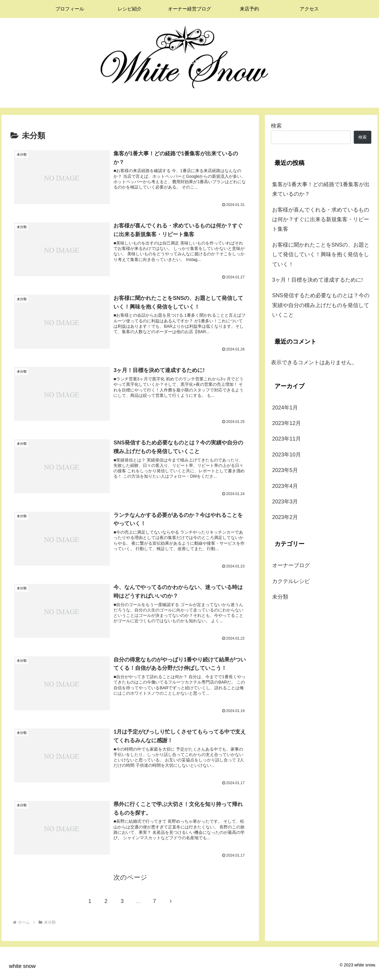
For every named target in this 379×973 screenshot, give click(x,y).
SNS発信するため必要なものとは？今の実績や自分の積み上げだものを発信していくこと (320, 305)
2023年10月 (286, 455)
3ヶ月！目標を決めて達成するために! (317, 280)
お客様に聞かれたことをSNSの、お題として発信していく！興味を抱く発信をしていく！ (320, 254)
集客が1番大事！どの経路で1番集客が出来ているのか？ (321, 189)
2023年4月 (285, 486)
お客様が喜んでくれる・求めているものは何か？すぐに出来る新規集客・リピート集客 (320, 219)
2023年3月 (285, 502)
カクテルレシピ (291, 581)
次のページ (130, 877)
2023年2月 (285, 517)
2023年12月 (286, 423)
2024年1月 (285, 408)
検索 (276, 126)
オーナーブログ (291, 565)
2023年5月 (285, 470)
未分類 (280, 597)
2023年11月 (286, 439)
